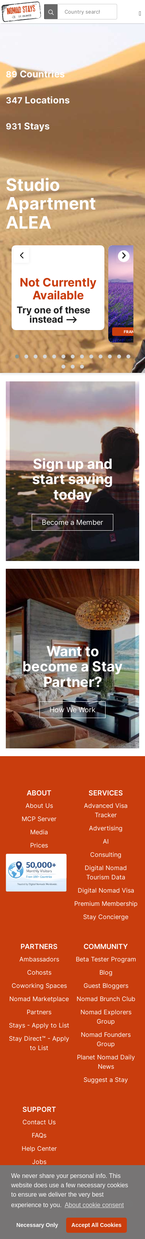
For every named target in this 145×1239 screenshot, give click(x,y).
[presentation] (21, 255)
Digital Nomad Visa (106, 890)
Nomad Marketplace (39, 999)
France (132, 331)
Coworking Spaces (39, 985)
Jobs (39, 1162)
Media (39, 832)
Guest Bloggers (106, 985)
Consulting (105, 854)
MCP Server (39, 819)
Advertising (106, 828)
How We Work (72, 710)
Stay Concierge (105, 917)
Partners (39, 1012)
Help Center (39, 1148)
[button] (17, 356)
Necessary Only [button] (37, 1225)
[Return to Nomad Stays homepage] (21, 11)
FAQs (39, 1135)
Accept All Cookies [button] (97, 1225)
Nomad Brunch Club (106, 999)
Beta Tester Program (106, 959)
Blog (106, 972)
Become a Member (72, 522)
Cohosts (39, 972)
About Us (39, 805)
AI (106, 841)
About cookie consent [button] (94, 1205)
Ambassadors (39, 959)
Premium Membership (106, 903)
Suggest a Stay (106, 1079)
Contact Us (39, 1122)
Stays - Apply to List (39, 1025)
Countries (35, 74)
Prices (39, 845)
